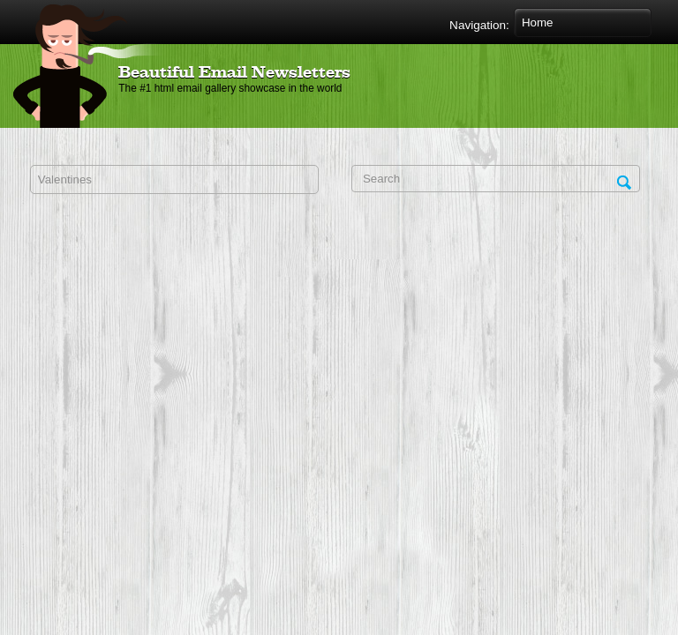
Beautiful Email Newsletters (234, 73)
